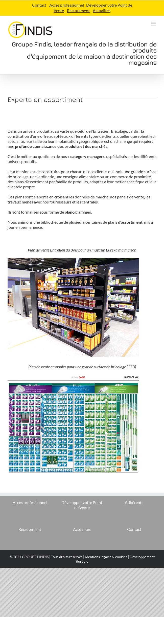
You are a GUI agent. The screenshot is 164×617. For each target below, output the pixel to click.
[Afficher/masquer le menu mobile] (153, 23)
